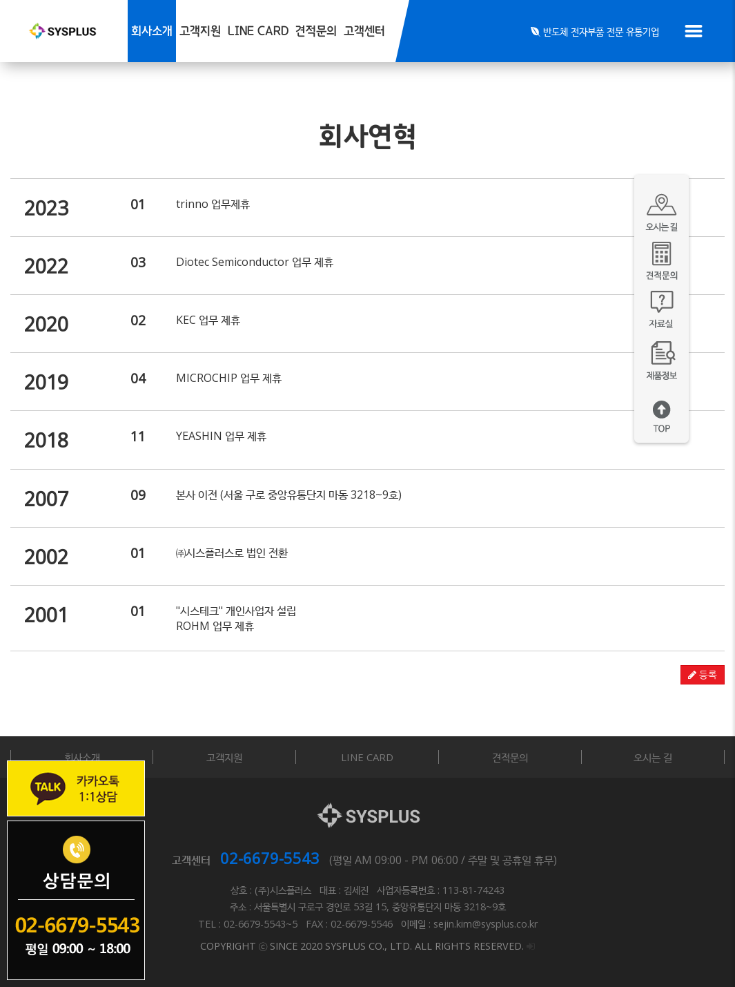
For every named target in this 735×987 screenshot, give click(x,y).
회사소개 (152, 31)
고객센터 (364, 31)
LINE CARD (258, 31)
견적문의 (316, 31)
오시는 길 (653, 757)
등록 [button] (702, 675)
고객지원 (200, 31)
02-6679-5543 (270, 857)
